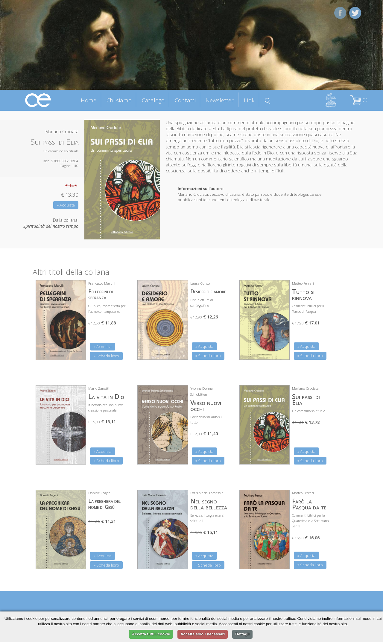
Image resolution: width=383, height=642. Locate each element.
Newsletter (220, 100)
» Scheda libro (106, 356)
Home (88, 100)
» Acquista (66, 205)
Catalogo (153, 100)
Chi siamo (119, 100)
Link (249, 100)
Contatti (185, 100)
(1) (358, 100)
